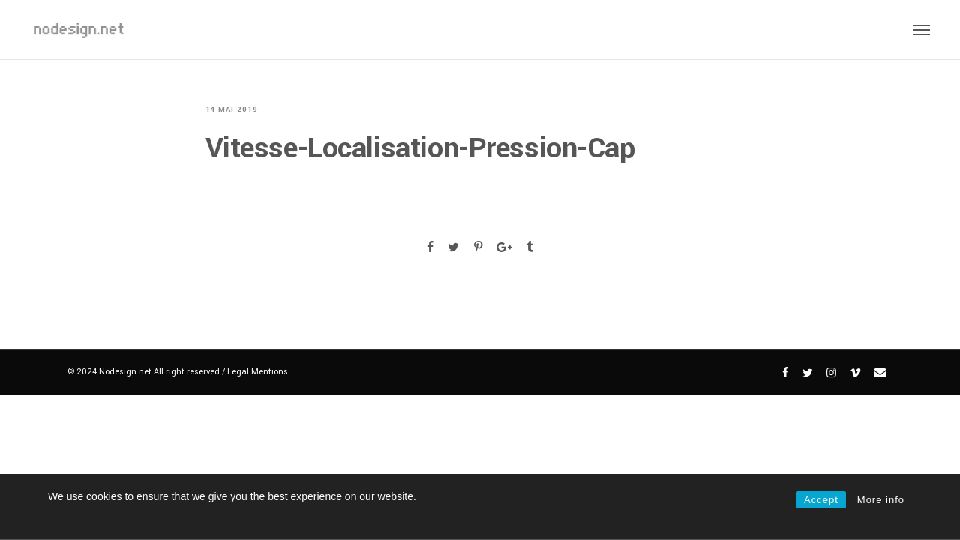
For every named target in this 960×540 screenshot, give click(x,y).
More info (880, 500)
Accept (821, 500)
